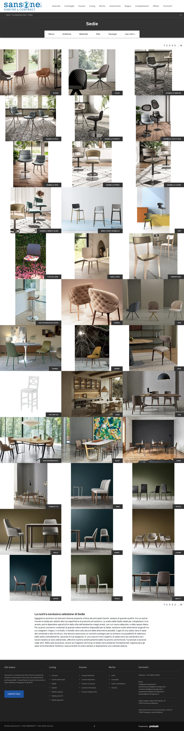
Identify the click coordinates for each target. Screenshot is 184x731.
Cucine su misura (88, 684)
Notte (102, 6)
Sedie (30, 15)
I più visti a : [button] (130, 34)
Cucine (81, 6)
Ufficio (156, 6)
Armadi (114, 688)
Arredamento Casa (19, 15)
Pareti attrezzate (58, 680)
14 (181, 45)
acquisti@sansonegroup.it (149, 694)
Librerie (55, 675)
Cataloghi (69, 6)
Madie (54, 684)
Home (8, 15)
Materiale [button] (83, 34)
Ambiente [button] (66, 34)
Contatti (167, 6)
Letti (113, 675)
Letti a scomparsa (118, 684)
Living (92, 6)
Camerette (115, 6)
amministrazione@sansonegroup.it (152, 687)
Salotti (54, 688)
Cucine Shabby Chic (89, 692)
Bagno (128, 6)
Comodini (115, 680)
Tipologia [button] (112, 34)
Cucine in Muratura (89, 688)
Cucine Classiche (88, 680)
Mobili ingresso (58, 700)
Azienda (56, 6)
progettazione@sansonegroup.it (151, 692)
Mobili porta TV (57, 696)
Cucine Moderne (88, 675)
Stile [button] (98, 34)
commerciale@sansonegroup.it (151, 689)
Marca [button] (51, 34)
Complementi (142, 6)
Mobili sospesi (57, 692)
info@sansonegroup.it (147, 684)
